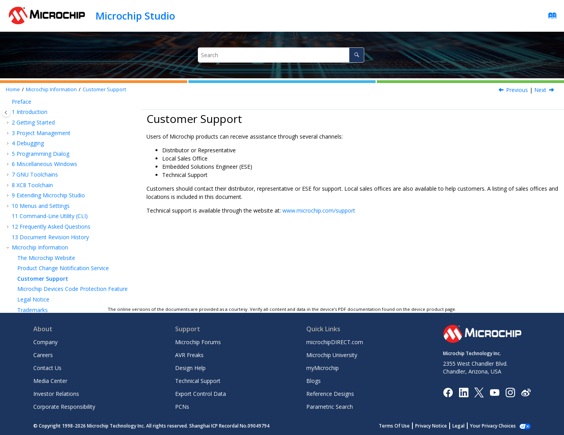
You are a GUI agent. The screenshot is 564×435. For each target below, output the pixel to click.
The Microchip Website (46, 221)
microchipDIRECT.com (334, 342)
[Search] (356, 55)
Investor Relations (56, 393)
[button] (8, 107)
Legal (467, 425)
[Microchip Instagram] (510, 391)
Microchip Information (51, 89)
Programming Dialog (40, 117)
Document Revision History (50, 200)
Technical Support (198, 380)
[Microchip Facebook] (448, 391)
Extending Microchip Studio (48, 158)
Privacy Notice (440, 425)
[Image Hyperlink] (494, 392)
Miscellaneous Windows (44, 127)
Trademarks (32, 273)
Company (45, 342)
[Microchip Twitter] (479, 391)
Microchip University (331, 355)
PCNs (182, 406)
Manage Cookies (497, 425)
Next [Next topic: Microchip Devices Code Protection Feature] (540, 90)
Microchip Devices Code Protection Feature (72, 252)
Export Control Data (200, 393)
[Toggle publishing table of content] (6, 112)
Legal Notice (33, 263)
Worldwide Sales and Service (53, 294)
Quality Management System (54, 283)
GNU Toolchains (35, 138)
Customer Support (104, 89)
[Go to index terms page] (550, 17)
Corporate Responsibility (64, 406)
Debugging (28, 106)
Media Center (50, 380)
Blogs (313, 380)
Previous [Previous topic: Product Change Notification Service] (517, 90)
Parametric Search (329, 406)
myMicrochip (322, 368)
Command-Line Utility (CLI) (50, 179)
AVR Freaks (189, 355)
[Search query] (281, 55)
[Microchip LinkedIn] (463, 391)
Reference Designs (330, 393)
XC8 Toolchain (32, 148)
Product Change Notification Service (63, 231)
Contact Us (47, 368)
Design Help (190, 368)
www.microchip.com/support (318, 210)
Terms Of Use (402, 425)
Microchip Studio (135, 16)
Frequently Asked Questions (51, 190)
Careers (43, 355)
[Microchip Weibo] (526, 392)
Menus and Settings (41, 169)
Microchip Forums (198, 342)
